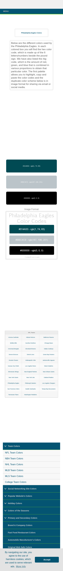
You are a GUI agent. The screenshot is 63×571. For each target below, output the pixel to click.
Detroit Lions (30, 354)
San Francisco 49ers (13, 389)
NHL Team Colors (14, 464)
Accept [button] (46, 560)
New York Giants (13, 377)
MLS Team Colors (14, 476)
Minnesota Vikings (13, 371)
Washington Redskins (30, 394)
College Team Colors (15, 482)
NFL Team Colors (14, 452)
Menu (32, 11)
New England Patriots (30, 371)
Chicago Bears (48, 343)
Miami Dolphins (48, 366)
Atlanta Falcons (30, 337)
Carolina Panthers (30, 343)
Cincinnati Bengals (13, 349)
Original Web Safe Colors (20, 547)
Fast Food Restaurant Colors (21, 532)
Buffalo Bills (13, 343)
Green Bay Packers (48, 354)
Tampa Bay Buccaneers (49, 389)
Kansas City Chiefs (13, 366)
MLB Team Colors (14, 470)
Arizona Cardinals (13, 337)
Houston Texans (13, 360)
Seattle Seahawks (30, 389)
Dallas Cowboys (48, 349)
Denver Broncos (13, 354)
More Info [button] (21, 566)
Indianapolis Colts (30, 360)
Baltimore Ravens (49, 337)
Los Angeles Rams (30, 366)
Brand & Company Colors (20, 525)
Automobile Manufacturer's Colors (24, 540)
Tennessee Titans (13, 394)
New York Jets (30, 377)
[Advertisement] (31, 124)
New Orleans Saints (48, 371)
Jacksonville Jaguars (49, 360)
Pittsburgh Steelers (30, 383)
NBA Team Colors (14, 458)
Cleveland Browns (30, 349)
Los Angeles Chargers (48, 383)
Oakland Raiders (49, 377)
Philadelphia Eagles (13, 383)
